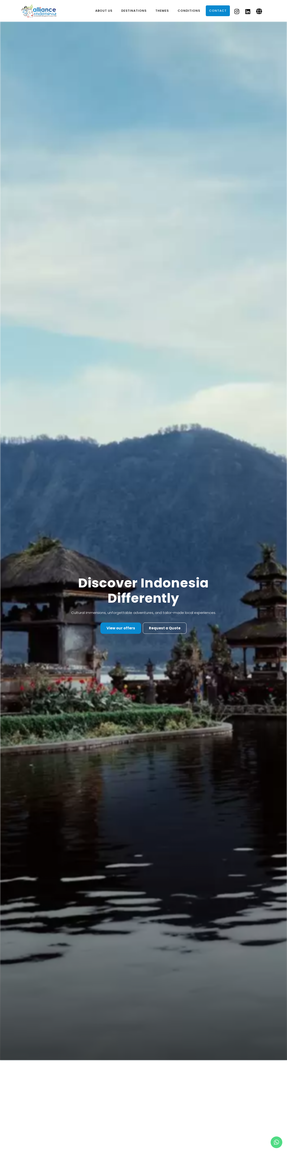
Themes (162, 10)
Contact (218, 10)
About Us (103, 10)
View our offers (121, 627)
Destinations (134, 10)
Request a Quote (164, 627)
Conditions (189, 10)
